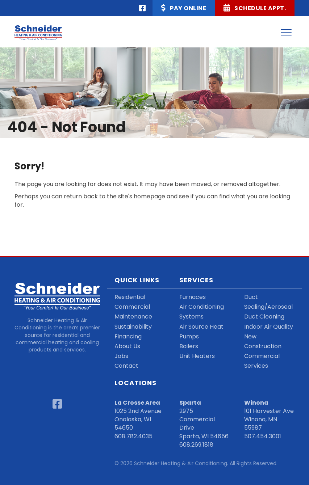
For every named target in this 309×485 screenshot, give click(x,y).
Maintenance (133, 316)
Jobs (121, 356)
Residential (129, 297)
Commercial (132, 307)
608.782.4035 (133, 436)
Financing (128, 336)
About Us (127, 346)
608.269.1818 (196, 444)
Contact (126, 366)
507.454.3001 (262, 436)
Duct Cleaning (264, 316)
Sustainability (133, 326)
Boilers (188, 346)
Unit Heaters (197, 356)
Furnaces (192, 297)
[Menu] (286, 32)
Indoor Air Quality (268, 326)
